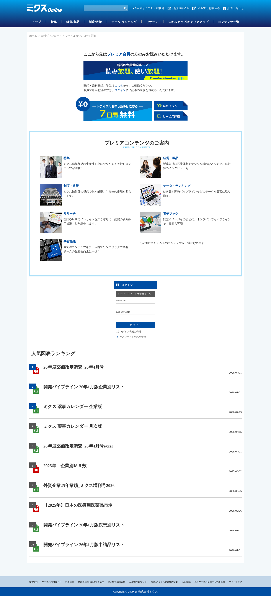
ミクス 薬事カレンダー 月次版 (72, 426)
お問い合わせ (235, 8)
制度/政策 (95, 22)
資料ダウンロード (51, 35)
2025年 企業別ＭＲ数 (65, 466)
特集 (54, 22)
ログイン (120, 90)
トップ (36, 22)
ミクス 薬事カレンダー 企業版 (72, 406)
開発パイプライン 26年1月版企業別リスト (83, 387)
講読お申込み (181, 8)
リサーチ (152, 22)
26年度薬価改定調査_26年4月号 (73, 367)
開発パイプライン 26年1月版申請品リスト (83, 544)
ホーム (33, 35)
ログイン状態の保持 (130, 331)
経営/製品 (72, 22)
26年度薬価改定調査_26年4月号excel (78, 446)
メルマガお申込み (208, 8)
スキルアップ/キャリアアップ (188, 22)
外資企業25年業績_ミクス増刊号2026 (78, 485)
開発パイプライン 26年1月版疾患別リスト (83, 525)
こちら (118, 85)
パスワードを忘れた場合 (133, 336)
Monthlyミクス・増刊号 (149, 8)
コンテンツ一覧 (228, 22)
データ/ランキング (124, 22)
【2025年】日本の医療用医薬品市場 (78, 505)
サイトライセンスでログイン (135, 294)
